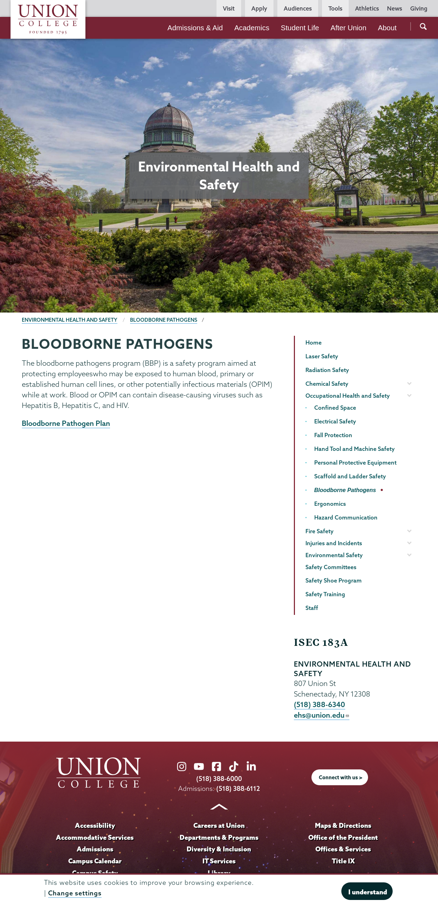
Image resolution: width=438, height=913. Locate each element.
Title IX (343, 861)
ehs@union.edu (321, 715)
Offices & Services (343, 849)
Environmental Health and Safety (69, 320)
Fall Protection (333, 435)
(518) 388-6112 (238, 789)
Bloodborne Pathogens (163, 320)
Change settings (75, 893)
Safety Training (325, 594)
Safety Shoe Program (333, 580)
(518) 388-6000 (219, 779)
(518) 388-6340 (320, 704)
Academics (251, 28)
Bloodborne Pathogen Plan (66, 423)
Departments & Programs (219, 837)
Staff (311, 607)
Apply (259, 8)
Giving (418, 8)
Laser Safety (321, 356)
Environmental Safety (334, 555)
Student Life (300, 28)
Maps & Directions (343, 825)
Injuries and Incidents (333, 543)
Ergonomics (330, 503)
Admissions (95, 849)
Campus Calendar (95, 861)
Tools (335, 8)
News (394, 8)
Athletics (367, 8)
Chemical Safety (326, 383)
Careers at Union (219, 825)
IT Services (219, 861)
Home (313, 342)
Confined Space (335, 407)
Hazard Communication (346, 517)
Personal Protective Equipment (355, 462)
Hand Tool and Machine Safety (354, 448)
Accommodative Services (95, 837)
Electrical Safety (335, 421)
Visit (229, 8)
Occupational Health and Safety (347, 395)
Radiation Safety (327, 369)
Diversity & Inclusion (219, 849)
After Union (348, 28)
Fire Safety (319, 531)
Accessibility (95, 825)
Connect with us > (340, 778)
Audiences (298, 8)
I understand (367, 892)
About (387, 28)
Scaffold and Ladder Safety (350, 476)
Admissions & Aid (195, 28)
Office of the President (343, 837)
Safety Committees (330, 567)
